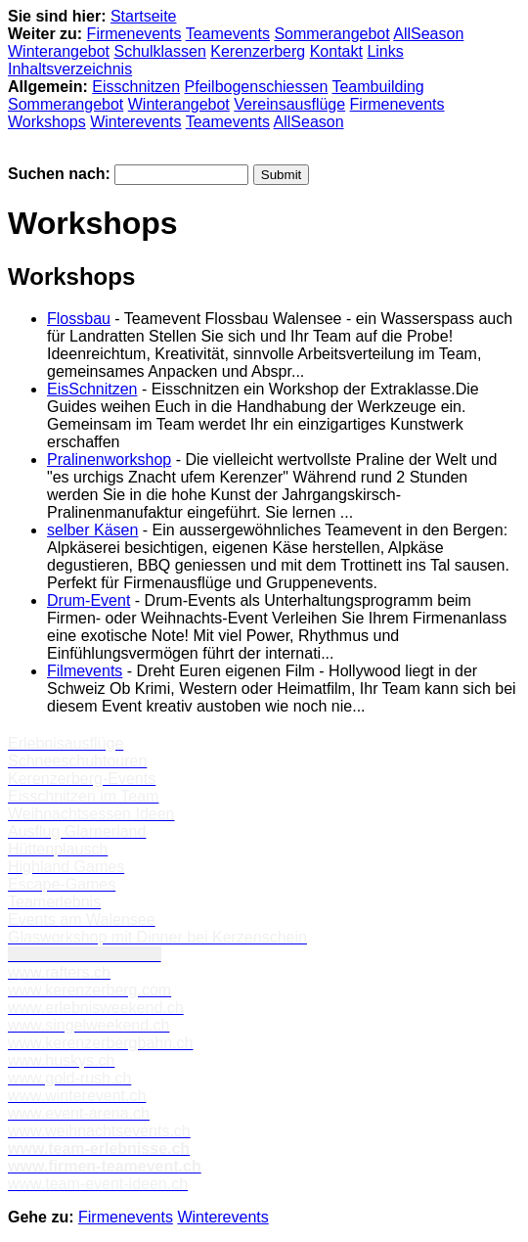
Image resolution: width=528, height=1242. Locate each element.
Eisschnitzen (136, 86)
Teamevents (228, 33)
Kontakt (336, 51)
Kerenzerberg (257, 51)
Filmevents (84, 671)
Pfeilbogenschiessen (257, 86)
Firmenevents (134, 33)
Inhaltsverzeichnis (70, 69)
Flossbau (78, 318)
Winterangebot (59, 51)
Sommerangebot (331, 33)
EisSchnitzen (92, 389)
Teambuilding (377, 86)
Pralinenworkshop (109, 459)
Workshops (47, 122)
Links (385, 51)
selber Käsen (92, 530)
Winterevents (135, 122)
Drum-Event (88, 600)
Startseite (143, 16)
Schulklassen (160, 51)
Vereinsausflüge (289, 104)
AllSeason (428, 33)
